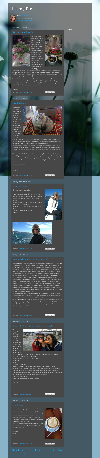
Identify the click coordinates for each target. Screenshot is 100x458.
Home (37, 450)
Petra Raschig (23, 15)
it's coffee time (17, 405)
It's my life (22, 8)
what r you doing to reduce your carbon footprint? (30, 259)
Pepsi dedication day (19, 103)
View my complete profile (24, 20)
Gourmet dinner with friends (22, 32)
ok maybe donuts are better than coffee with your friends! (32, 326)
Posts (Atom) (24, 454)
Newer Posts (17, 450)
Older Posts (57, 450)
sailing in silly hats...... (20, 186)
